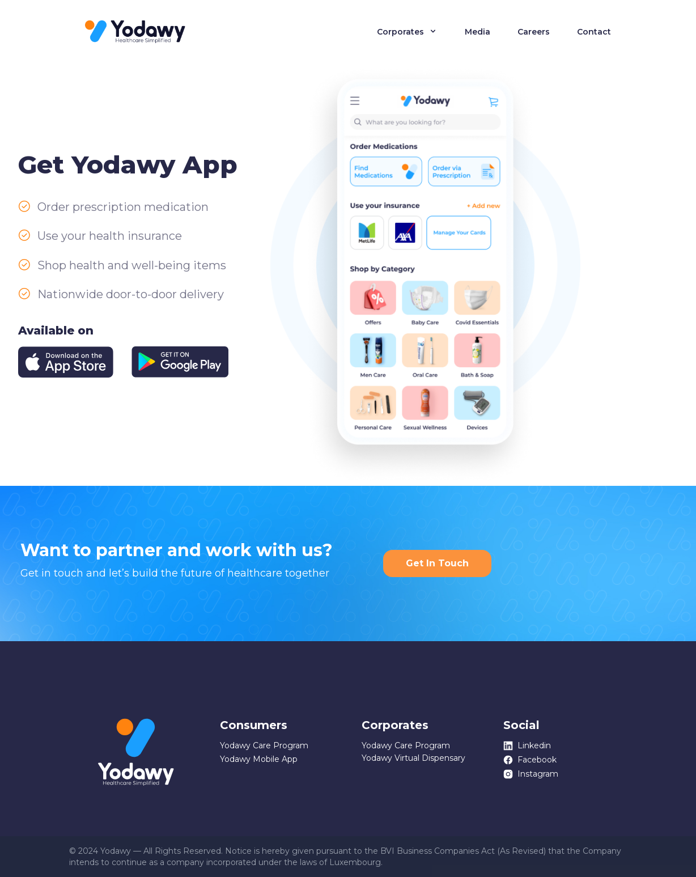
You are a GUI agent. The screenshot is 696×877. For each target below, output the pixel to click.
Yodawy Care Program (264, 745)
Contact (594, 32)
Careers (533, 32)
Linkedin (527, 746)
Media (477, 32)
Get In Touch (437, 563)
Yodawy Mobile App (259, 759)
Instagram (530, 774)
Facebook (530, 760)
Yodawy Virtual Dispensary (413, 758)
